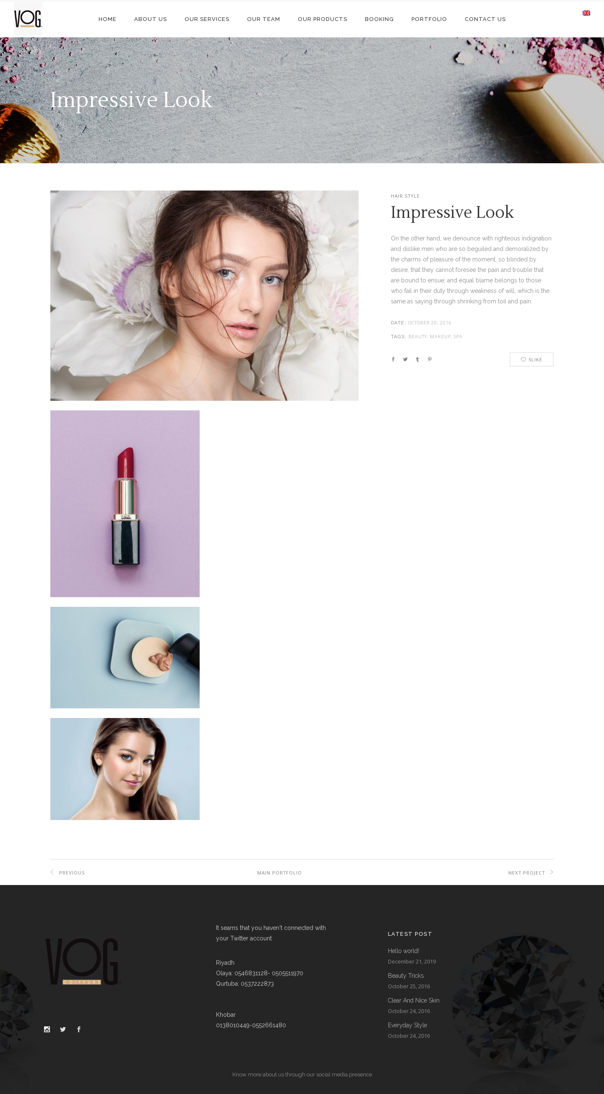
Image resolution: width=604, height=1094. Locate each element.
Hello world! (403, 951)
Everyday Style (407, 1025)
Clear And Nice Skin (414, 1000)
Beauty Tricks (406, 975)
